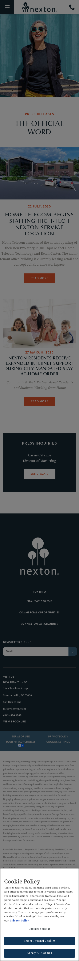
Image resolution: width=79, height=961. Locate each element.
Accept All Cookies (39, 953)
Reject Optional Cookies (39, 941)
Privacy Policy (19, 921)
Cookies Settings (39, 929)
